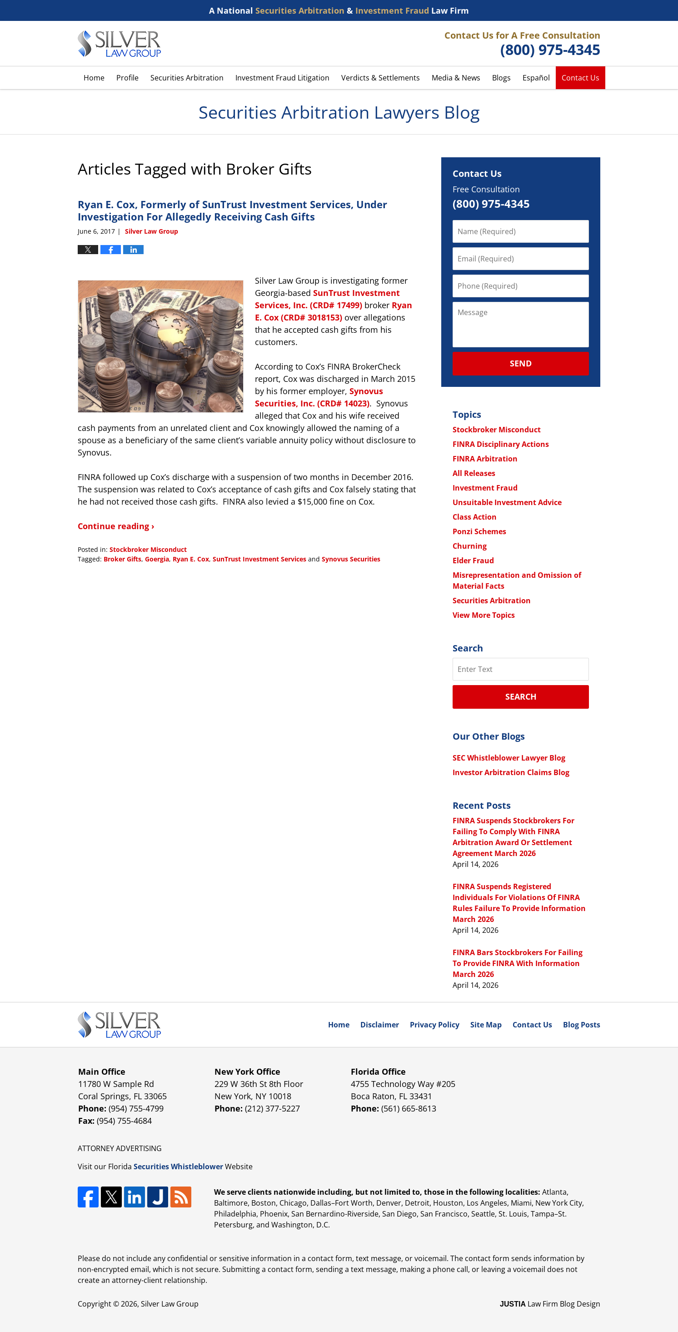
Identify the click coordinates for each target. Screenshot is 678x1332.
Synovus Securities (351, 559)
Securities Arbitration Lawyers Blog (119, 43)
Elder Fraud (473, 561)
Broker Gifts (122, 559)
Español (536, 78)
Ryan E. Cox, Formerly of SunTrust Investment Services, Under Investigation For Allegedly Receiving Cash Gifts (232, 210)
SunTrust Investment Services (259, 559)
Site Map (486, 1025)
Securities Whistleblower (178, 1167)
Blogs (501, 78)
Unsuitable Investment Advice (507, 502)
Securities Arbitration (187, 78)
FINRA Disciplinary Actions (501, 444)
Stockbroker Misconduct (148, 549)
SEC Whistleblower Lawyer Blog (509, 758)
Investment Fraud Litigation (282, 78)
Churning (470, 546)
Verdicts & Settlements (380, 78)
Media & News (456, 78)
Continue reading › (116, 526)
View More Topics (484, 615)
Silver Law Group (170, 1304)
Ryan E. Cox (191, 559)
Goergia (157, 559)
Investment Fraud (485, 488)
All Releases (474, 473)
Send (521, 363)
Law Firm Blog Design (550, 1304)
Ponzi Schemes (479, 531)
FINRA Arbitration (485, 459)
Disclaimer (379, 1025)
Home (94, 78)
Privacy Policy (434, 1025)
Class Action (475, 517)
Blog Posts (581, 1025)
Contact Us (580, 78)
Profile (127, 78)
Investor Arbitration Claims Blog (511, 772)
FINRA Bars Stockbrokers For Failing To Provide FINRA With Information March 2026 (518, 963)
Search (521, 696)
